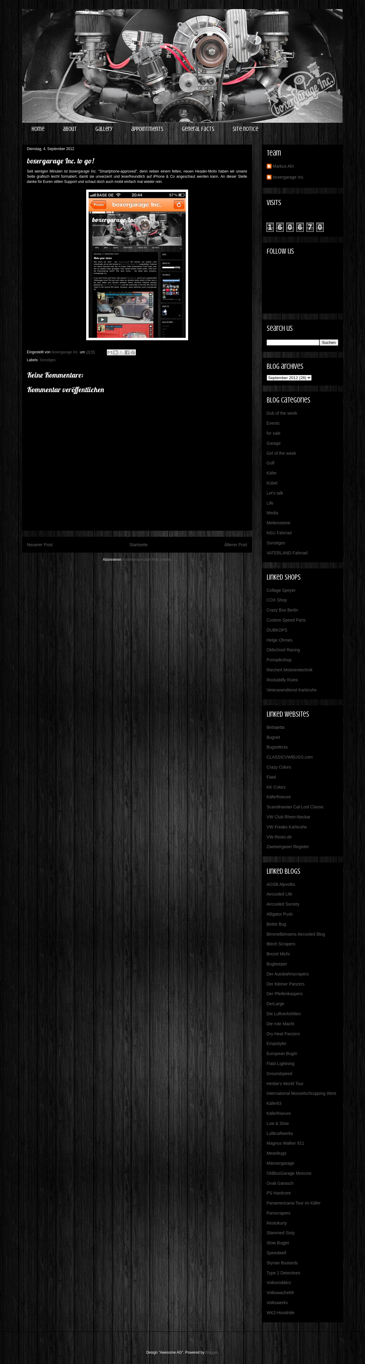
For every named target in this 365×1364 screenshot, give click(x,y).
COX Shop (277, 600)
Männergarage (280, 1163)
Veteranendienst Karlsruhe (292, 689)
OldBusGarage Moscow (289, 1173)
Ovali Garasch (280, 1183)
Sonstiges (48, 360)
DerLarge (275, 1003)
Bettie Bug (276, 924)
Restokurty (277, 1223)
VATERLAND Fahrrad (287, 552)
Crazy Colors (279, 767)
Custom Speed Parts (286, 620)
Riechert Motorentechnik (290, 669)
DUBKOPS (277, 630)
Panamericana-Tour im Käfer (294, 1203)
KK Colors (276, 787)
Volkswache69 (280, 1292)
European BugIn (282, 1053)
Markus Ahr (283, 166)
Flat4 (271, 777)
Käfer (272, 473)
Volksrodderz (279, 1282)
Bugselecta (277, 747)
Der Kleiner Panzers (286, 984)
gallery (104, 128)
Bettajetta (276, 727)
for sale (274, 433)
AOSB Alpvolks (281, 884)
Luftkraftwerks (280, 1133)
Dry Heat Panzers (283, 1033)
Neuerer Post (40, 544)
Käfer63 (274, 1103)
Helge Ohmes (280, 640)
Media (272, 512)
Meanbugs (276, 1153)
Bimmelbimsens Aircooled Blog (296, 934)
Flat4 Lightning (281, 1063)
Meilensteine (279, 522)
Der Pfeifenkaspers (285, 993)
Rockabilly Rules (282, 679)
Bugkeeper (277, 963)
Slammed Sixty (281, 1232)
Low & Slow (278, 1123)
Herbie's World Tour (285, 1083)
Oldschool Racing (283, 649)
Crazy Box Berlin (282, 610)
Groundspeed (279, 1073)
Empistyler (276, 1043)
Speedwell (276, 1252)
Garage (274, 443)
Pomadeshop (279, 659)
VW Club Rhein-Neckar (289, 816)
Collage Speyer (281, 590)
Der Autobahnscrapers (288, 974)
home (38, 128)
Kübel (272, 483)
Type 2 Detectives (283, 1272)
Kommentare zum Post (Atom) (146, 559)
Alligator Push (280, 914)
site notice (245, 128)
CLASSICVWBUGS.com (290, 757)
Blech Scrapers (281, 943)
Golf (271, 463)
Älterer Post (235, 544)
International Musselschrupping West (301, 1093)
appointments (147, 128)
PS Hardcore (279, 1193)
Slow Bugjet (278, 1242)
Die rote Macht (280, 1023)
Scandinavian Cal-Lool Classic (295, 806)
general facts (198, 128)
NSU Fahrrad (279, 532)
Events (273, 423)
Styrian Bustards (282, 1262)
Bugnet (273, 737)
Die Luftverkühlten (284, 1013)
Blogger (211, 1352)
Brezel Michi (278, 953)
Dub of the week (282, 413)
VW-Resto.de (279, 837)
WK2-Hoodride (281, 1312)
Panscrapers (279, 1213)
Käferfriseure (279, 796)
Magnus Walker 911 (285, 1143)
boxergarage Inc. (289, 177)
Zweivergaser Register (288, 846)
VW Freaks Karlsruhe (287, 826)
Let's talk (275, 493)
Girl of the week (281, 453)
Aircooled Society (283, 904)
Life (270, 503)
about (70, 128)
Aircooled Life (279, 894)
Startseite (138, 544)
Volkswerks (277, 1302)
